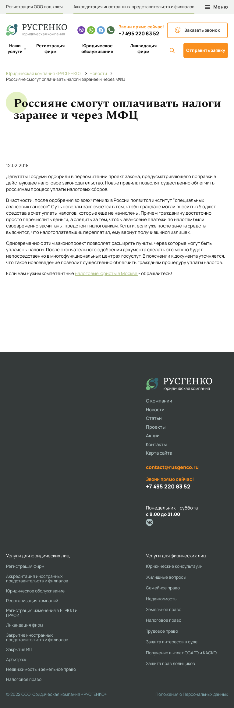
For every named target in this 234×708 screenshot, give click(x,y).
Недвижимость (161, 598)
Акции (153, 435)
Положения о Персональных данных (191, 694)
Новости (155, 409)
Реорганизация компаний (32, 600)
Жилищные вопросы (166, 577)
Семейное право (163, 587)
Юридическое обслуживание (97, 49)
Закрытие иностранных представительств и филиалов (37, 637)
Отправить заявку (205, 50)
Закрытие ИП (19, 649)
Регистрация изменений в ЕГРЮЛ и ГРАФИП (41, 612)
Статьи (154, 418)
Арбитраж (16, 659)
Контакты (156, 444)
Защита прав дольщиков (170, 663)
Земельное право (163, 609)
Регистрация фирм (50, 49)
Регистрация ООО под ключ (34, 6)
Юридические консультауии (174, 566)
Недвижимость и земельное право (41, 669)
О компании (159, 401)
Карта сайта (159, 453)
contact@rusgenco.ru (172, 467)
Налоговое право (23, 679)
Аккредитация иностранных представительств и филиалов (133, 6)
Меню (216, 7)
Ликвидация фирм (143, 49)
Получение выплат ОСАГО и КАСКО (181, 652)
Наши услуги (16, 49)
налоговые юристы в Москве (106, 273)
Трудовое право (162, 631)
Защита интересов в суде (171, 641)
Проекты (155, 427)
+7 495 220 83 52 (139, 33)
